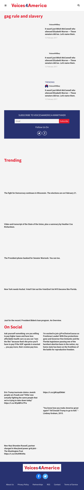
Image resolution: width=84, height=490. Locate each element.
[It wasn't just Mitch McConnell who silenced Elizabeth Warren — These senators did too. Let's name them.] (22, 33)
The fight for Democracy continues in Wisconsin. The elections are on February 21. (40, 193)
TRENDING (49, 82)
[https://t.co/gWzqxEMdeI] (61, 371)
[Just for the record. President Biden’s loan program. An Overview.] (42, 305)
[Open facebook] (45, 133)
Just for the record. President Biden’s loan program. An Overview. (32, 320)
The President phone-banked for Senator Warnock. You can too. (32, 258)
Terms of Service (71, 484)
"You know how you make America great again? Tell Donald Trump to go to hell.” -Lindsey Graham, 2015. (61, 410)
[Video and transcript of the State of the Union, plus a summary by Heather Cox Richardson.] (42, 209)
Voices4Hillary (54, 25)
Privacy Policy (23, 484)
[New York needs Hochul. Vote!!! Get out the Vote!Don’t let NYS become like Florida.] (42, 274)
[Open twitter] (39, 133)
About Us (10, 484)
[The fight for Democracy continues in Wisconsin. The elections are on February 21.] (42, 178)
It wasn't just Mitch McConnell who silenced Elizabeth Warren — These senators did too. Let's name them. (60, 31)
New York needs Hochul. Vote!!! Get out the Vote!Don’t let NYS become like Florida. (40, 289)
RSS (48, 484)
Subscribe (64, 121)
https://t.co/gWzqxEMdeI (54, 392)
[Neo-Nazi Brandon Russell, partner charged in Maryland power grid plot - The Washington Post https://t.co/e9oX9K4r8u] (22, 425)
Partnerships (38, 484)
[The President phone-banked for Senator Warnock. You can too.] (42, 243)
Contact (57, 484)
